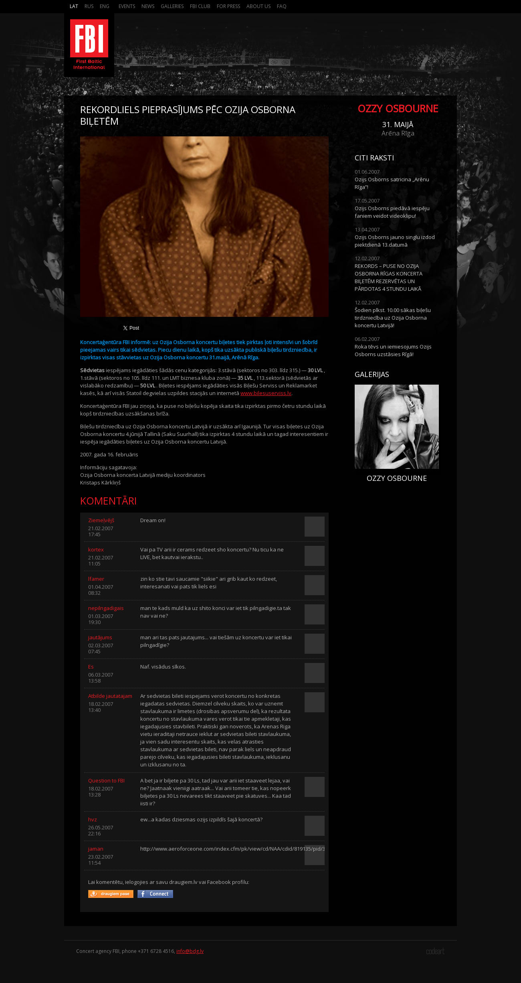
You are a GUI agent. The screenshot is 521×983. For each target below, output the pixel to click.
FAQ (282, 6)
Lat (74, 6)
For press (228, 6)
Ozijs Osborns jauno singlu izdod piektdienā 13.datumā (395, 240)
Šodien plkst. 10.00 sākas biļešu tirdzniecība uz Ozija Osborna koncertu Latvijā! (393, 317)
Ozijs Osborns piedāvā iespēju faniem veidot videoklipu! (392, 212)
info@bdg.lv (190, 951)
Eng (104, 6)
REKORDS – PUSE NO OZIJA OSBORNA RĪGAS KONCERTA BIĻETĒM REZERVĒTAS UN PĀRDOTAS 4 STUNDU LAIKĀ (388, 277)
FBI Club (200, 6)
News (147, 6)
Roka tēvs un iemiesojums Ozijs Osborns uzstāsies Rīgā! (393, 350)
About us (258, 6)
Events (127, 6)
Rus (89, 6)
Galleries (172, 6)
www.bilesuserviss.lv (265, 393)
